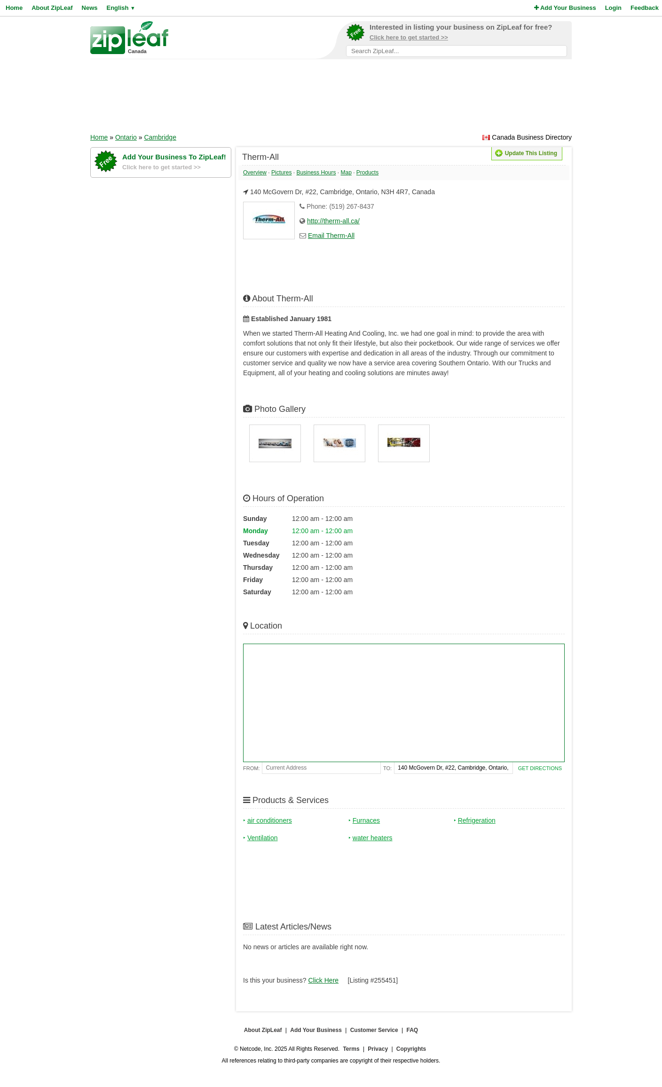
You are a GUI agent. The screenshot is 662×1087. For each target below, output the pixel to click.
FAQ (412, 1030)
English (120, 7)
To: (387, 768)
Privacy (378, 1049)
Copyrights (411, 1049)
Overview (255, 172)
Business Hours (316, 172)
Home (14, 7)
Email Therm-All (331, 235)
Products (367, 172)
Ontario (126, 137)
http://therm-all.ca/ (333, 221)
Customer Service (374, 1030)
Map (345, 172)
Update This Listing (526, 153)
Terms (351, 1049)
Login (613, 7)
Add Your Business (565, 7)
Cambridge (160, 137)
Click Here (323, 980)
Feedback (644, 7)
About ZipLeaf (52, 7)
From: (251, 768)
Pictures (281, 172)
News (90, 7)
